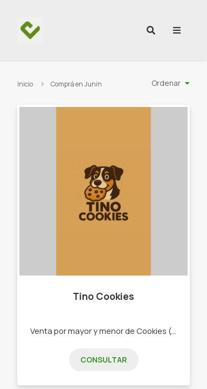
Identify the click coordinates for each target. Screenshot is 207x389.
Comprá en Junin (76, 84)
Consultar (103, 359)
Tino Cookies (103, 296)
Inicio (25, 84)
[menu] (177, 30)
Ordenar (166, 83)
